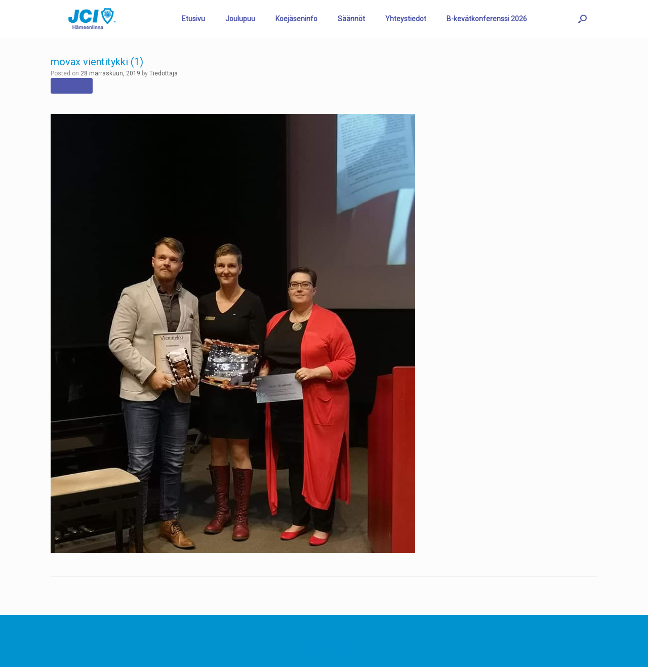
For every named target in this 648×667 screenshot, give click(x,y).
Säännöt (351, 19)
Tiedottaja (163, 73)
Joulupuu (240, 19)
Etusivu (193, 19)
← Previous (71, 85)
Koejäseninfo (296, 19)
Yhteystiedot (405, 19)
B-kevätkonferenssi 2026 (487, 19)
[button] (582, 18)
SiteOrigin (317, 646)
